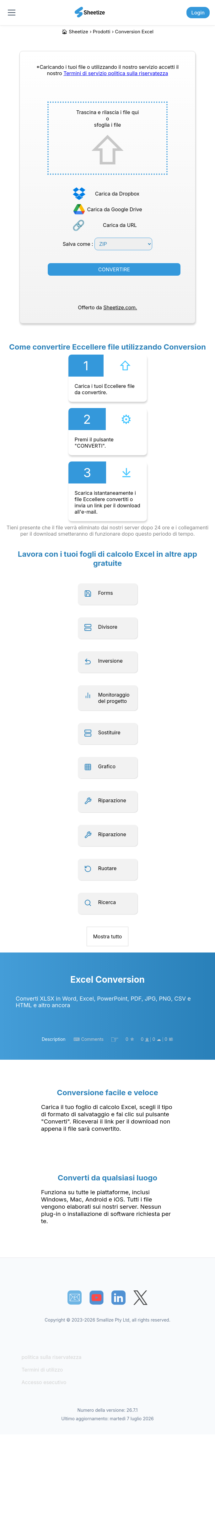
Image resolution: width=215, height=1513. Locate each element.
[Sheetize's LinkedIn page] (118, 1297)
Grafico (107, 766)
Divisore (107, 627)
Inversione (110, 661)
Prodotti (101, 32)
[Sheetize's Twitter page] (140, 1297)
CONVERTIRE (114, 269)
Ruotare (107, 868)
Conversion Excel (134, 32)
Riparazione (112, 800)
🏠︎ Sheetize (75, 32)
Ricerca (107, 902)
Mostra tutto (107, 936)
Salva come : (107, 244)
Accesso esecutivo (44, 1382)
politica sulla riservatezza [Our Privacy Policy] (138, 73)
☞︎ (114, 1039)
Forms (105, 593)
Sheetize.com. (120, 307)
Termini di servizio (85, 73)
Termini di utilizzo (42, 1370)
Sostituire (109, 732)
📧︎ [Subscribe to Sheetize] (75, 1297)
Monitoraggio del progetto (114, 698)
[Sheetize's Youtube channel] (96, 1297)
